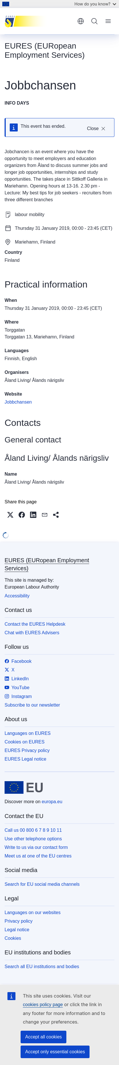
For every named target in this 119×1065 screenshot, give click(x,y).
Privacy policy (19, 921)
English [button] (80, 21)
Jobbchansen (18, 402)
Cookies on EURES (25, 741)
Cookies (13, 938)
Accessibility (17, 595)
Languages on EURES (28, 733)
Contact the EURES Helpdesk (35, 624)
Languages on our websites (33, 912)
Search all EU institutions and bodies (42, 966)
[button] (10, 514)
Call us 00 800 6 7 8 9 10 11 (33, 830)
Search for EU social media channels (42, 884)
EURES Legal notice (25, 759)
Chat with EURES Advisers (32, 632)
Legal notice (17, 929)
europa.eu (52, 801)
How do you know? (95, 3)
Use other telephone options (33, 838)
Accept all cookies (43, 1036)
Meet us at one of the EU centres (38, 855)
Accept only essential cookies (55, 1051)
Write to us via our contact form (36, 847)
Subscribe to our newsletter (32, 705)
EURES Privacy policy (27, 750)
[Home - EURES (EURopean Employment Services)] (39, 21)
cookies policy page (43, 1004)
